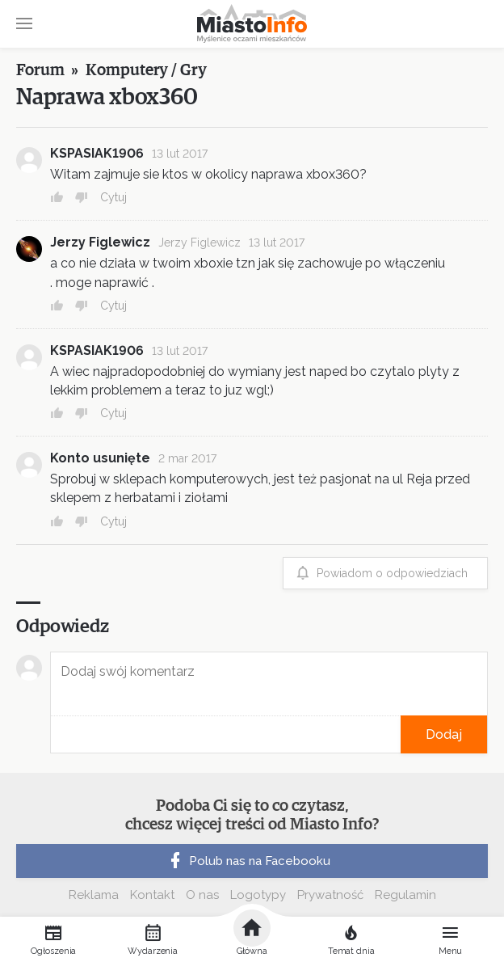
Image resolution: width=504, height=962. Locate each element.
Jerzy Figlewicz (100, 242)
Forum (40, 70)
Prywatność (330, 895)
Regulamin (405, 895)
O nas (202, 895)
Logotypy (258, 895)
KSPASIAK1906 (97, 153)
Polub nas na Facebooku (248, 861)
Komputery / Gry (146, 70)
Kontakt (152, 895)
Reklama (94, 895)
